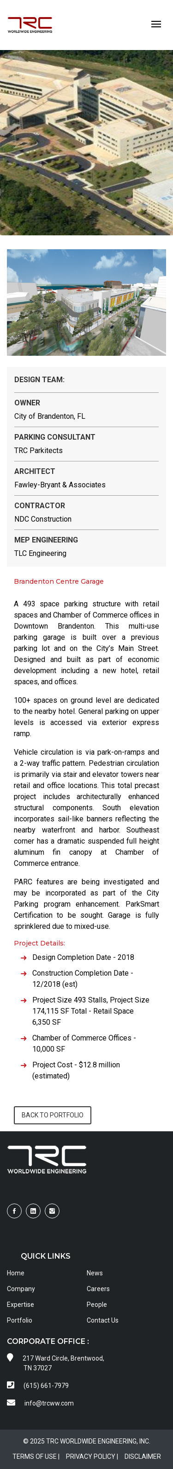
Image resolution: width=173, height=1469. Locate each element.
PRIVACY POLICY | (92, 1456)
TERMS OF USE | (36, 1456)
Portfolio (19, 1320)
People (97, 1304)
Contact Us (103, 1320)
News (95, 1273)
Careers (98, 1288)
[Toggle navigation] (156, 24)
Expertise (20, 1304)
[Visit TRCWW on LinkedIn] (33, 1211)
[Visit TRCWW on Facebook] (14, 1211)
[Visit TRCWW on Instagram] (52, 1211)
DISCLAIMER (143, 1456)
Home (15, 1273)
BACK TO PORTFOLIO (53, 1115)
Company (21, 1288)
